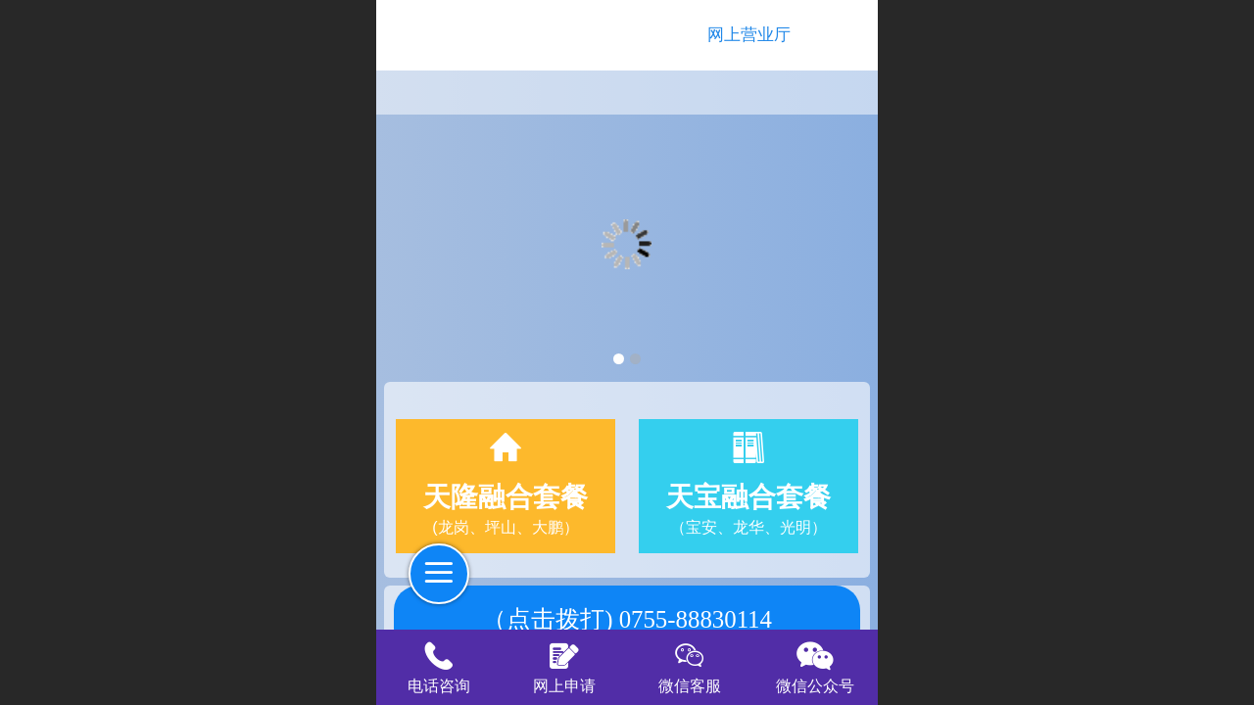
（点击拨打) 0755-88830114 (627, 619)
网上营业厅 (749, 34)
